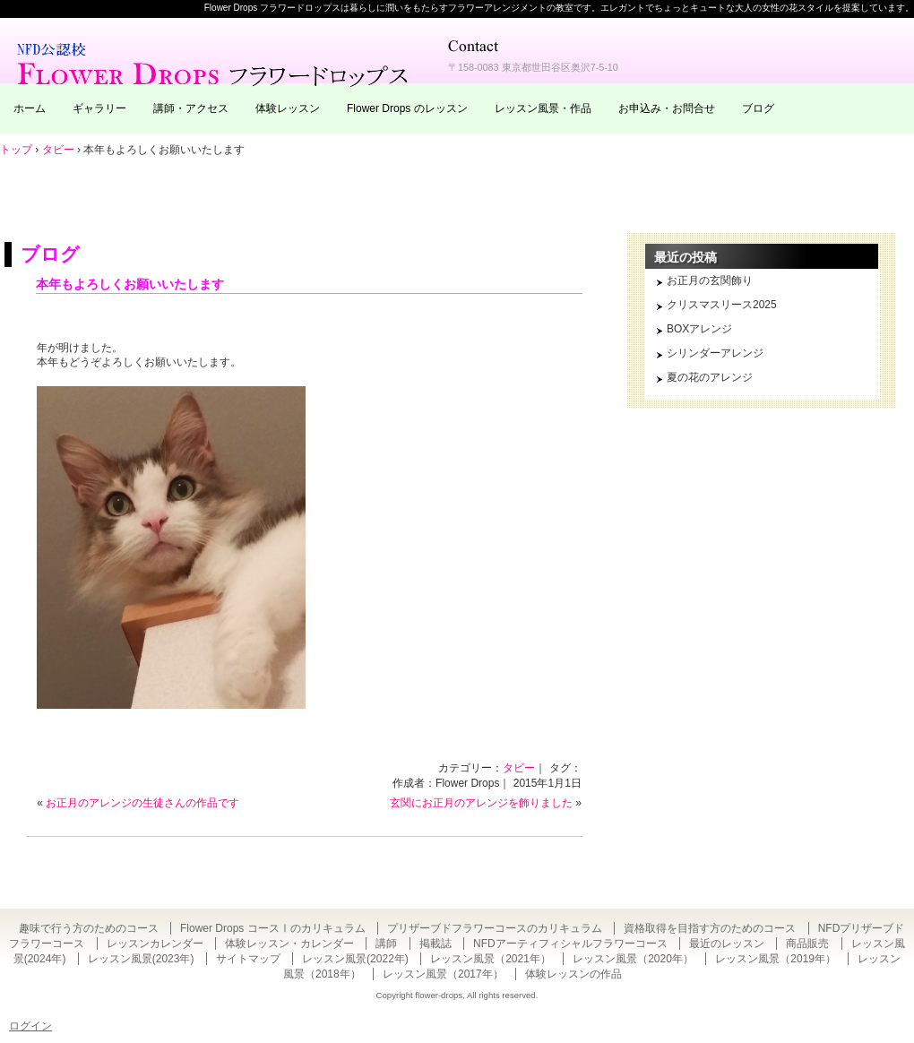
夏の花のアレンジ (710, 377)
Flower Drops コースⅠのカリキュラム (273, 928)
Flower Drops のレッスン (407, 108)
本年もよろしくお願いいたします (130, 284)
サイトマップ (248, 958)
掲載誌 (435, 943)
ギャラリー (99, 108)
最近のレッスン (726, 943)
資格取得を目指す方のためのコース (710, 928)
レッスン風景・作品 (543, 108)
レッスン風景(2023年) (141, 958)
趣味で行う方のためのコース (89, 928)
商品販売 (807, 943)
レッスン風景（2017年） (443, 974)
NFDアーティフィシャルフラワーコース (570, 943)
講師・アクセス (190, 108)
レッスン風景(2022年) (355, 958)
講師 (386, 943)
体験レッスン (287, 108)
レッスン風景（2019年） (775, 958)
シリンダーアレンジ (715, 353)
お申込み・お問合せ (666, 108)
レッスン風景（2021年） (490, 958)
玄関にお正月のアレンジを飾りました (481, 803)
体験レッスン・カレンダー (289, 943)
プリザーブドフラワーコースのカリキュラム (494, 928)
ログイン (30, 1026)
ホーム (29, 108)
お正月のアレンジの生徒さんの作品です (142, 803)
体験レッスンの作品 (573, 974)
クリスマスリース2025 (722, 304)
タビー (519, 768)
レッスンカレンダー (155, 943)
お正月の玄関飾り (710, 280)
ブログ (758, 108)
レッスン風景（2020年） (633, 958)
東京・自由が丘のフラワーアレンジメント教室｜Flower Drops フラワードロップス (215, 63)
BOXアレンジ (699, 329)
